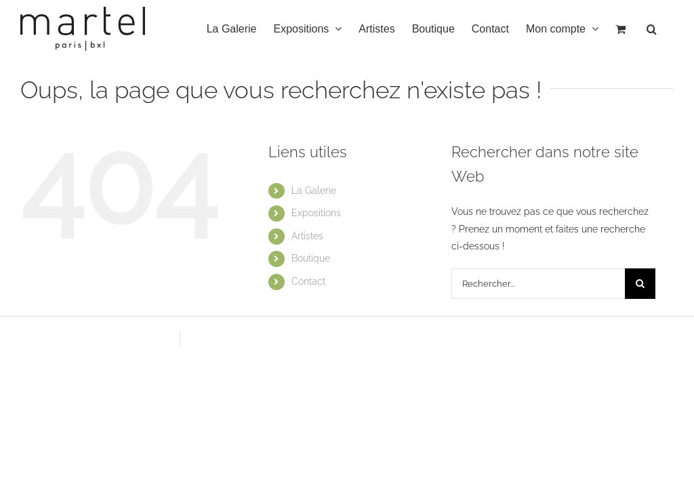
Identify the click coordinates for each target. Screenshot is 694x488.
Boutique (310, 258)
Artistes (307, 235)
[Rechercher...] (538, 283)
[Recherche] (640, 283)
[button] (652, 29)
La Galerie (313, 190)
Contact (308, 281)
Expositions (316, 212)
